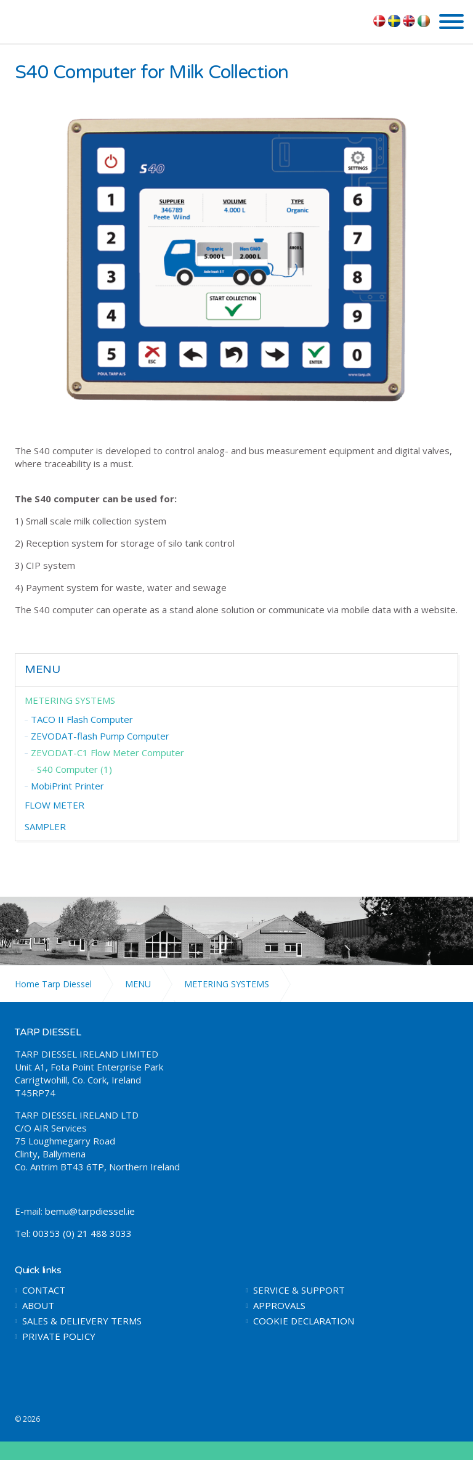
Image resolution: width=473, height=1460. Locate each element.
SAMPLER (45, 826)
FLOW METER (54, 805)
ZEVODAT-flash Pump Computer (100, 736)
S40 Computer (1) (74, 769)
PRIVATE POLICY (58, 1336)
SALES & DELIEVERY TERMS (82, 1321)
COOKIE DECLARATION (303, 1321)
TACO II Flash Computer (82, 719)
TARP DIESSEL (65, 20)
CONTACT (43, 1290)
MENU (42, 669)
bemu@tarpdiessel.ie (90, 1211)
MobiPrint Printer (67, 786)
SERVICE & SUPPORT (299, 1290)
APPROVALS (279, 1305)
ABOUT (38, 1305)
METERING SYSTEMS (70, 700)
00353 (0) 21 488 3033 (82, 1233)
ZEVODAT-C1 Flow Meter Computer (107, 752)
